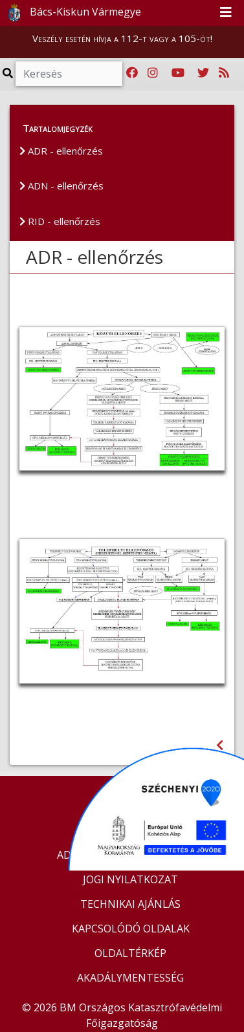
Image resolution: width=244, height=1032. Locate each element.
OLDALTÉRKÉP (130, 953)
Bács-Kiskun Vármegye (71, 13)
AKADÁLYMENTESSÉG (130, 978)
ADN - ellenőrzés (61, 185)
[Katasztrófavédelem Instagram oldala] (152, 73)
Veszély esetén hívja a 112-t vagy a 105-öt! (122, 38)
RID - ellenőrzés (59, 221)
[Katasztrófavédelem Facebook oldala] (132, 73)
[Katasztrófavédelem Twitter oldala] (203, 73)
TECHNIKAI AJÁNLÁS (130, 904)
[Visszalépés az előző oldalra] (220, 745)
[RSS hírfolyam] (223, 73)
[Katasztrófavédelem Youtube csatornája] (178, 73)
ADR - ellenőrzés (61, 150)
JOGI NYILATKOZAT (130, 879)
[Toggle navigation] (226, 13)
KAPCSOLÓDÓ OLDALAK (131, 928)
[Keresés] (69, 73)
